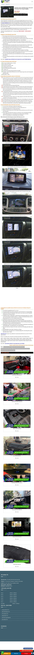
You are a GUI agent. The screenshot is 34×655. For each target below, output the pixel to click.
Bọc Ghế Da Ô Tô (5, 619)
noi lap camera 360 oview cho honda (7, 350)
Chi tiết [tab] (20, 14)
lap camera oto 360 (7, 346)
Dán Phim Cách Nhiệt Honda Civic (17, 396)
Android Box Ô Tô (5, 615)
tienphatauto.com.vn (8, 586)
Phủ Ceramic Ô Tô (5, 613)
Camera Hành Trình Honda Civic (17, 504)
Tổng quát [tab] (15, 14)
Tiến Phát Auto (3, 579)
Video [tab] (22, 14)
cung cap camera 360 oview (6, 348)
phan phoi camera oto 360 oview (18, 346)
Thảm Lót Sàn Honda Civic (17, 423)
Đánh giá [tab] (26, 14)
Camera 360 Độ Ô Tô (5, 609)
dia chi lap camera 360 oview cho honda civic (20, 348)
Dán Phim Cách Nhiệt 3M (6, 617)
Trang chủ (3, 4)
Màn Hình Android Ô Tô (6, 611)
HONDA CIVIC (8, 4)
